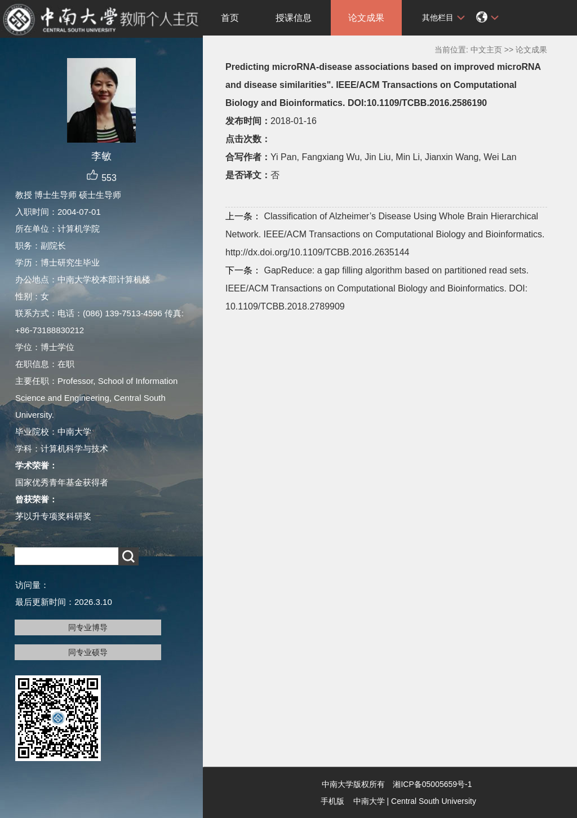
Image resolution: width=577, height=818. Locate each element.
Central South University (433, 801)
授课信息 (294, 18)
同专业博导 (88, 627)
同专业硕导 (88, 652)
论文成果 (366, 18)
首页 (230, 18)
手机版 (332, 801)
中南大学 (369, 801)
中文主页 (486, 49)
